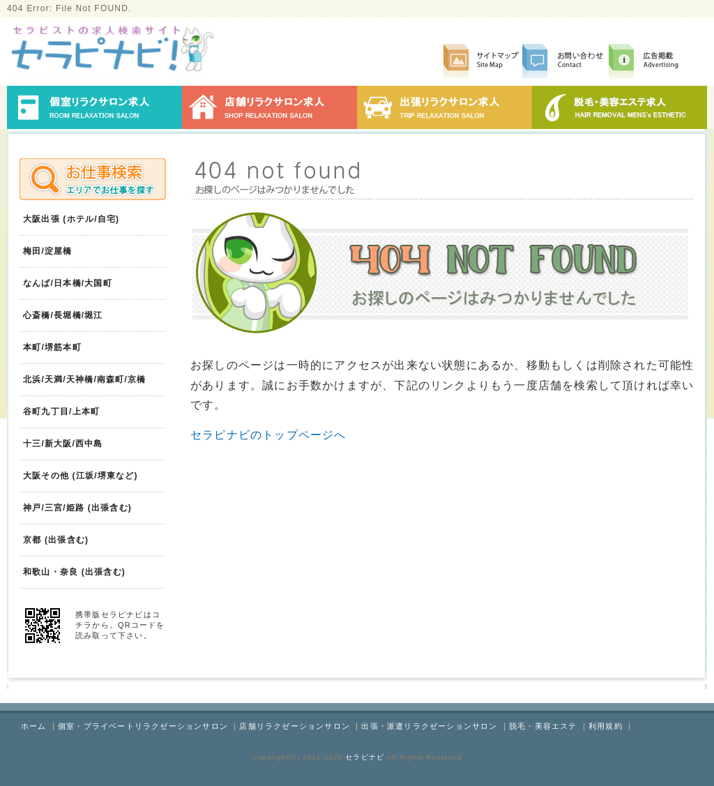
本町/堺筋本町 (52, 347)
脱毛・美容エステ (543, 726)
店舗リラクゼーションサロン (294, 726)
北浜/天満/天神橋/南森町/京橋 (84, 379)
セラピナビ (364, 757)
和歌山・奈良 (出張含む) (74, 572)
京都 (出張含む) (56, 540)
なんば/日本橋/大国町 (67, 283)
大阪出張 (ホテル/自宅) (71, 219)
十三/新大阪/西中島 (63, 443)
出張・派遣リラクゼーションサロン (429, 726)
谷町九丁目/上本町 (61, 411)
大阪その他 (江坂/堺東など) (80, 476)
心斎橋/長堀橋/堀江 (63, 315)
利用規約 (605, 726)
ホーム (34, 726)
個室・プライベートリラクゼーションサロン (143, 726)
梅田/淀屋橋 (48, 251)
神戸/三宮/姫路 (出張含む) (77, 508)
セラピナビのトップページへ (268, 435)
